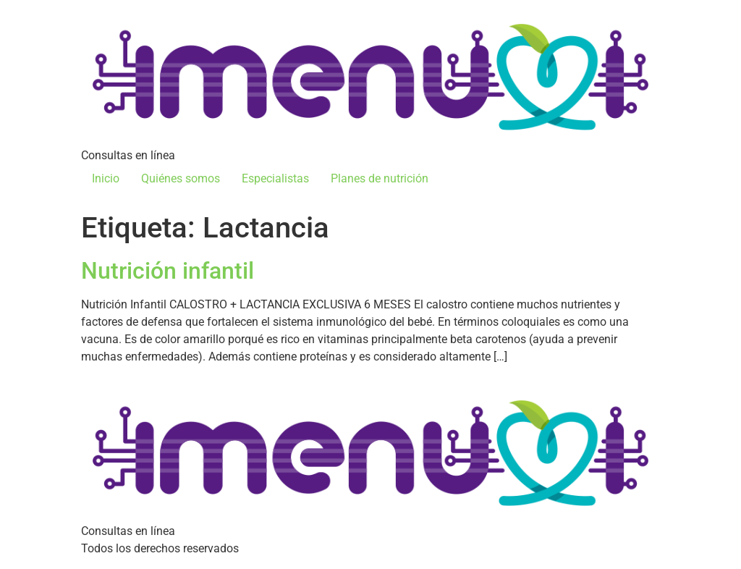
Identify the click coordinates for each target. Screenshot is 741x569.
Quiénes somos (180, 178)
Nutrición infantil (167, 270)
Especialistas (275, 178)
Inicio (105, 178)
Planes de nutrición (379, 178)
